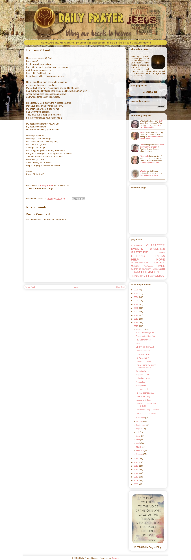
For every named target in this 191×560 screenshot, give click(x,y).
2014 (136, 462)
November (140, 418)
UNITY (152, 276)
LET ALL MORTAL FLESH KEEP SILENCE (146, 366)
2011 (136, 473)
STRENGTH (159, 269)
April (138, 443)
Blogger (115, 558)
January (139, 454)
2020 (136, 312)
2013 (136, 466)
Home (75, 287)
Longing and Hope (143, 400)
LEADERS (159, 262)
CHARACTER (155, 245)
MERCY (135, 266)
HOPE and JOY (142, 358)
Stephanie (144, 156)
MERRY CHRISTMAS (145, 347)
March (139, 447)
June (138, 436)
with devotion (154, 137)
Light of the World (143, 378)
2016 (136, 326)
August (139, 429)
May (138, 440)
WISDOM (159, 276)
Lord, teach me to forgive (146, 413)
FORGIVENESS (157, 249)
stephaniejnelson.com (149, 163)
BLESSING (136, 245)
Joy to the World (142, 371)
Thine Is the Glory (143, 396)
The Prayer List (45, 185)
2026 (136, 290)
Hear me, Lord (141, 389)
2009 (136, 480)
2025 (136, 293)
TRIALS (135, 276)
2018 (136, 319)
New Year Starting (143, 340)
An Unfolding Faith (150, 126)
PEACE (148, 265)
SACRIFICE (136, 269)
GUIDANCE (139, 256)
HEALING (160, 256)
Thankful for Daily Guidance (147, 410)
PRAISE (161, 266)
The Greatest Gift (143, 351)
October (139, 421)
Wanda (143, 171)
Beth (161, 121)
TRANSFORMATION (145, 272)
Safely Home (141, 386)
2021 (136, 308)
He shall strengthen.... (145, 393)
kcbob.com (145, 139)
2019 (136, 315)
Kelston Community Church (152, 146)
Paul (142, 145)
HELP (135, 259)
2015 (136, 459)
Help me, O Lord (142, 375)
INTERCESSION (139, 262)
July (138, 432)
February (140, 450)
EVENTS (137, 248)
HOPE (160, 259)
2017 (136, 322)
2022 (136, 304)
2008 (136, 484)
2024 (136, 297)
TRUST (144, 275)
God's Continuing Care (145, 332)
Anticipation (140, 382)
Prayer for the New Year (145, 336)
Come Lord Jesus (143, 354)
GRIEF (161, 252)
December (140, 329)
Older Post (120, 287)
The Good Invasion (143, 361)
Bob (142, 132)
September (141, 425)
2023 (136, 301)
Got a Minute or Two (149, 175)
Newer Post (30, 287)
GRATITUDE (139, 252)
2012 (136, 469)
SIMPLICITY (146, 269)
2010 (136, 477)
